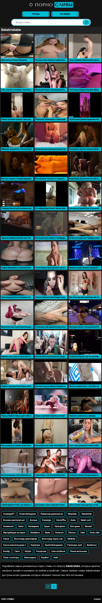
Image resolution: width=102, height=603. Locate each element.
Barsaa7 (88, 526)
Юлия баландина (27, 514)
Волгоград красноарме (25, 539)
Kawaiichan (86, 514)
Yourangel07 (8, 514)
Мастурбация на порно (14, 532)
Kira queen (75, 526)
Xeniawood (8, 526)
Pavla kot (59, 532)
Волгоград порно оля (52, 539)
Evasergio (46, 520)
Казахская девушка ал (52, 514)
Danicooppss (30, 557)
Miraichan (72, 514)
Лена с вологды (11, 557)
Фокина (33, 520)
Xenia (20, 526)
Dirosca (71, 532)
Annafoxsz (92, 545)
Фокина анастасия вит (14, 520)
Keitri (55, 557)
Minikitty (71, 539)
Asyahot (45, 557)
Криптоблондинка (54, 545)
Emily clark (95, 532)
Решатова (41, 551)
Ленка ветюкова (78, 551)
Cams (17, 551)
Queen (47, 526)
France (6, 539)
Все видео (65, 14)
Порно (51, 5)
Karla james (60, 526)
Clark (82, 532)
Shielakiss (35, 532)
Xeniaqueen (33, 526)
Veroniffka (61, 520)
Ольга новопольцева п (14, 545)
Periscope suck (74, 545)
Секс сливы (7, 599)
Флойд (6, 551)
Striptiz (28, 551)
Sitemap (97, 599)
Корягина (35, 545)
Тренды (36, 14)
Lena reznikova (58, 551)
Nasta (47, 532)
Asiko (73, 520)
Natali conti (86, 520)
